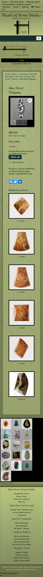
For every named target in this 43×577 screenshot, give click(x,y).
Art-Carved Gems (22, 76)
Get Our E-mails (17, 2)
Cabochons (23, 74)
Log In (16, 7)
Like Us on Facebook (21, 536)
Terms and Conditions (22, 499)
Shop (14, 74)
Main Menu (6, 38)
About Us (21, 502)
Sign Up (25, 7)
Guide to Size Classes (21, 558)
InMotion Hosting (31, 569)
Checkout (6, 7)
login (11, 4)
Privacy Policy (21, 496)
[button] (16, 162)
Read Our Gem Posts (21, 542)
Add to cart (15, 157)
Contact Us (22, 515)
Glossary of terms (21, 55)
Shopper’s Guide (21, 552)
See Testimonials (22, 526)
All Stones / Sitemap (21, 528)
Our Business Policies (21, 494)
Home (4, 2)
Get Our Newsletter (21, 523)
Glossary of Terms (21, 555)
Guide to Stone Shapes (21, 560)
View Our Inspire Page (21, 539)
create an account (23, 4)
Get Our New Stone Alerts (21, 544)
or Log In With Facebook (22, 512)
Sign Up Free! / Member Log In (21, 510)
